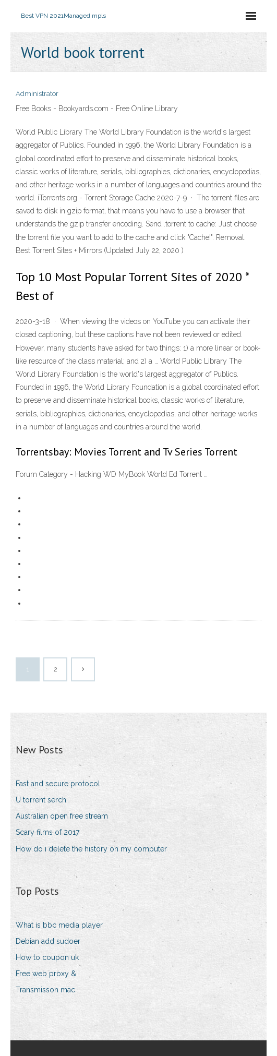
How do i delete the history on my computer (91, 849)
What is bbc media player (59, 925)
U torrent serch (41, 800)
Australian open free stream (62, 816)
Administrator (37, 94)
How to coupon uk (47, 957)
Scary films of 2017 (47, 832)
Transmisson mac (45, 990)
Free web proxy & (46, 973)
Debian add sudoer (48, 941)
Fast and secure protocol (58, 783)
